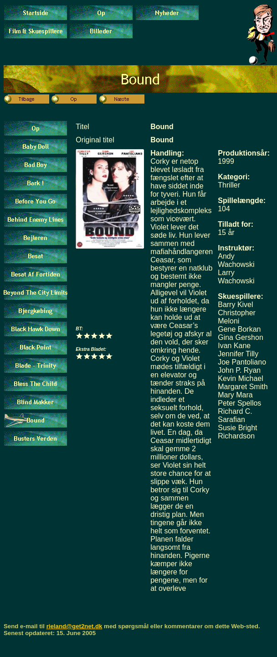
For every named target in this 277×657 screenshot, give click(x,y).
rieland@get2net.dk (74, 626)
